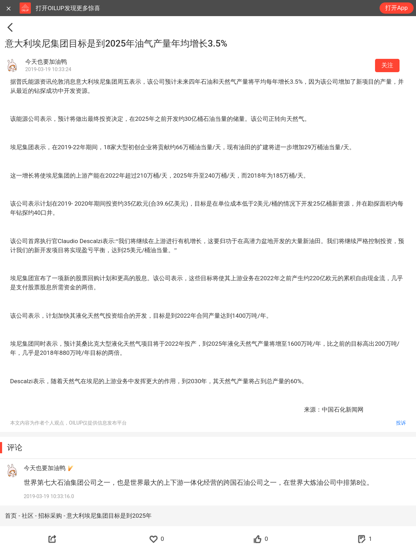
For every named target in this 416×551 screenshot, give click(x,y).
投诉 (401, 423)
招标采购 (50, 515)
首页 (11, 515)
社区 (28, 515)
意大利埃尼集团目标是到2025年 (109, 515)
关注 (387, 65)
